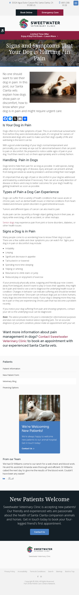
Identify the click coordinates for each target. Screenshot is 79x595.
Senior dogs (8, 223)
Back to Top (69, 572)
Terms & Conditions (37, 572)
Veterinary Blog (9, 382)
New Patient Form (11, 375)
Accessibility (22, 572)
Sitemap (59, 572)
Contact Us (39, 532)
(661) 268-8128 (65, 4)
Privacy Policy (10, 572)
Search (50, 572)
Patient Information (11, 369)
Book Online (26, 13)
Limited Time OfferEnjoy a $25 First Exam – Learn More (38, 36)
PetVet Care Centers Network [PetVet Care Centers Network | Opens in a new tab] (43, 584)
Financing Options (11, 388)
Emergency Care (50, 13)
